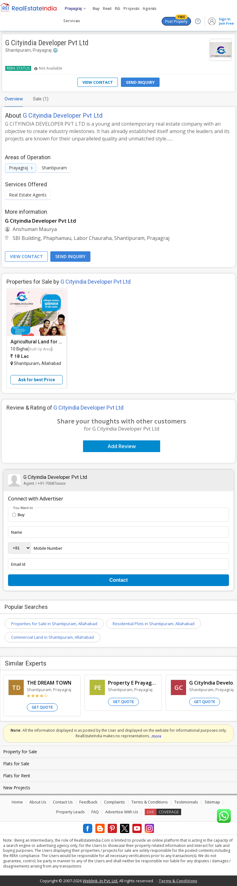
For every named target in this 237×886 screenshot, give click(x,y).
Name (16, 532)
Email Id (18, 564)
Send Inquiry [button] (70, 256)
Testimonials (186, 802)
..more (155, 736)
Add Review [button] (122, 446)
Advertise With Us (121, 812)
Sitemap (212, 802)
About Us (37, 802)
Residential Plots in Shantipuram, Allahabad (153, 623)
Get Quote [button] (42, 707)
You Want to (23, 508)
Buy (18, 514)
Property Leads (70, 812)
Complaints (114, 802)
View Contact (97, 82)
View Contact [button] (26, 256)
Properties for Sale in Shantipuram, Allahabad (54, 623)
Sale (40, 99)
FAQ (95, 812)
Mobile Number (48, 548)
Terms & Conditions (149, 802)
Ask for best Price (36, 379)
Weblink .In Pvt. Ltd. (100, 881)
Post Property (176, 20)
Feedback (88, 802)
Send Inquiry (140, 82)
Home (17, 802)
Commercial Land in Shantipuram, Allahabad (52, 637)
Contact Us (63, 802)
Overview (14, 99)
